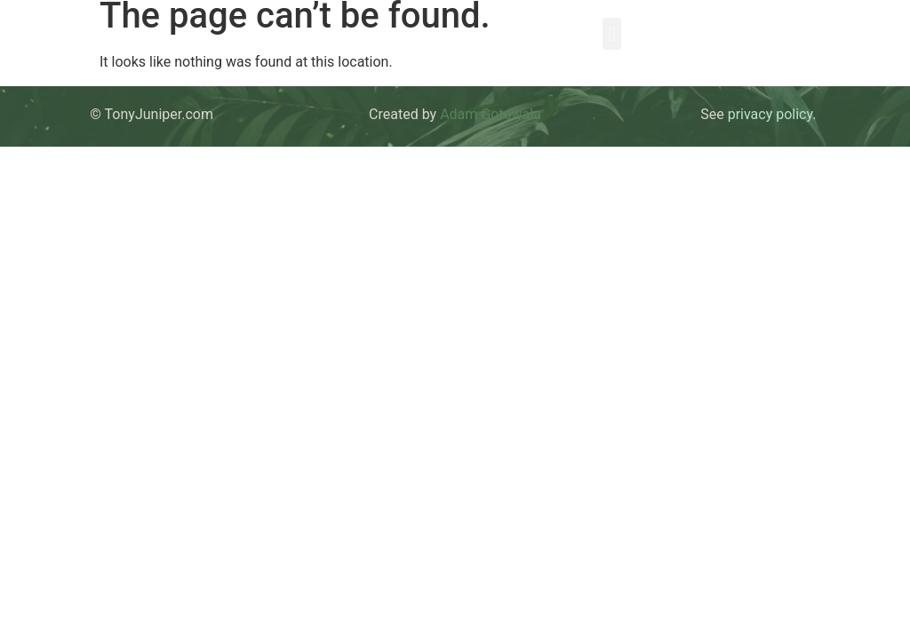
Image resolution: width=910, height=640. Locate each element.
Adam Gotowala (490, 114)
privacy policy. (772, 114)
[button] (612, 34)
